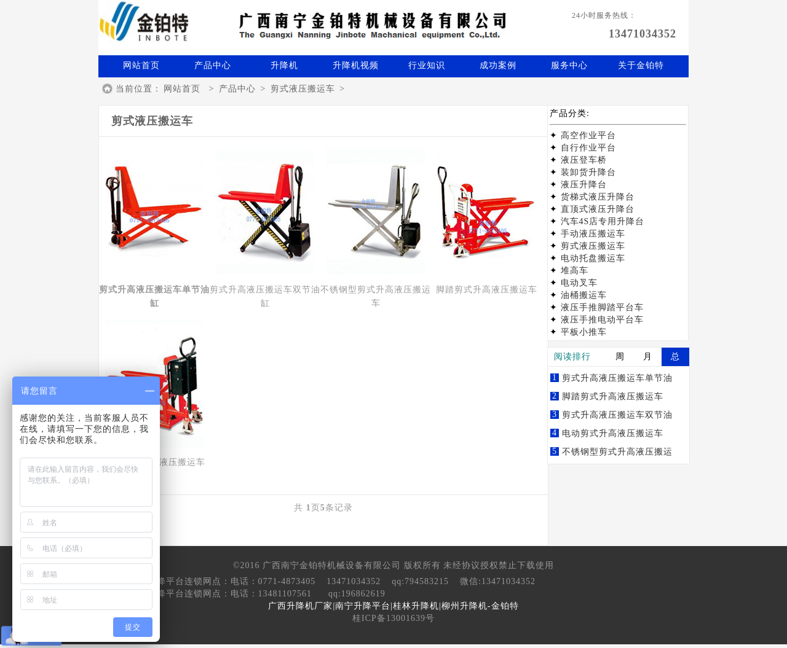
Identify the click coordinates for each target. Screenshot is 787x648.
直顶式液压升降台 (598, 209)
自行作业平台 (588, 147)
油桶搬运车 (584, 295)
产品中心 (212, 65)
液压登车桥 (584, 160)
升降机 (284, 65)
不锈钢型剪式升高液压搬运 (617, 451)
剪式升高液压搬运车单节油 (617, 378)
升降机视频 (356, 65)
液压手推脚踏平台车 (602, 307)
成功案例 (498, 65)
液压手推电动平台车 (602, 319)
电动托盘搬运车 (593, 258)
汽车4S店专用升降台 (603, 221)
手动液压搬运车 (593, 233)
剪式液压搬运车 (303, 88)
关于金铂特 (641, 65)
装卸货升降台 (588, 172)
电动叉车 (579, 282)
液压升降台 (584, 184)
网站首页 (141, 65)
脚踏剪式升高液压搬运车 (612, 396)
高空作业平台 (588, 135)
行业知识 (426, 65)
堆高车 (574, 270)
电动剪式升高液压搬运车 (612, 433)
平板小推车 (584, 332)
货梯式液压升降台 (598, 196)
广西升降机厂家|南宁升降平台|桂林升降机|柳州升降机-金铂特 (393, 606)
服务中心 (569, 65)
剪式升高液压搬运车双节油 (617, 415)
